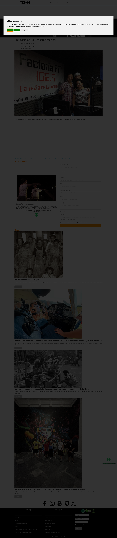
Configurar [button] (24, 30)
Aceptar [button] (10, 30)
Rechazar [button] (17, 30)
